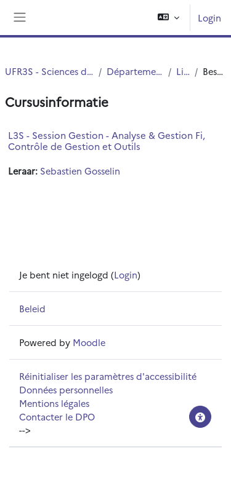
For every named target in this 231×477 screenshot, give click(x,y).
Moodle (89, 342)
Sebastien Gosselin (80, 170)
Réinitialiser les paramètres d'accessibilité (108, 375)
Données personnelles (66, 389)
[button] (168, 17)
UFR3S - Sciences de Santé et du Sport (49, 71)
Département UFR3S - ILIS (135, 71)
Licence (183, 71)
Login (209, 17)
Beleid (32, 308)
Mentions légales (54, 402)
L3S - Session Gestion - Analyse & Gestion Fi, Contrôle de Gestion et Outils (106, 140)
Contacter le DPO (57, 416)
